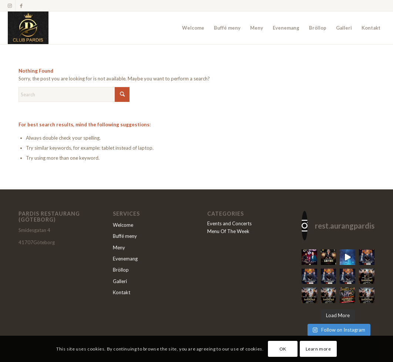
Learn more (318, 349)
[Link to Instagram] (9, 5)
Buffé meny (125, 236)
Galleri (120, 281)
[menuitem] (193, 27)
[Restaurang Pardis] (28, 27)
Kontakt (121, 292)
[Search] (74, 94)
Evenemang (125, 259)
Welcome (123, 225)
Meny (119, 247)
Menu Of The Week (228, 231)
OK (282, 349)
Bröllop (121, 270)
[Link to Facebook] (21, 5)
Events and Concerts (229, 223)
